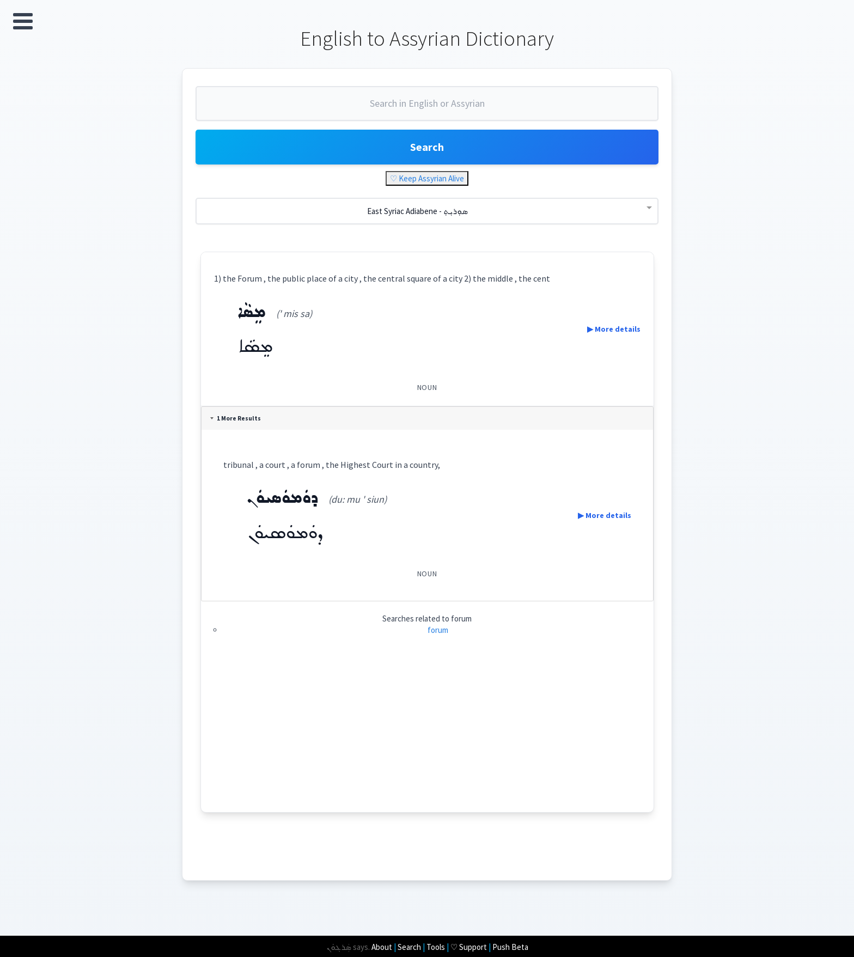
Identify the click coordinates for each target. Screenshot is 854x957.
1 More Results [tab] (235, 418)
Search (427, 147)
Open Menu (23, 21)
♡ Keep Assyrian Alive (427, 178)
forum (438, 630)
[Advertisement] (441, 736)
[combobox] (427, 108)
